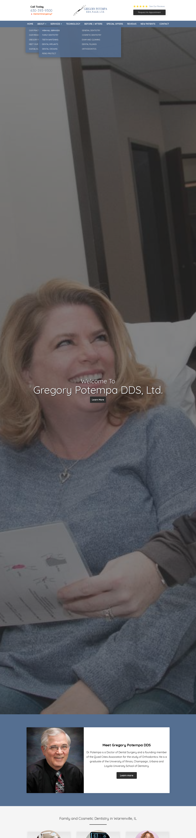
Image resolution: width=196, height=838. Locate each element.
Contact (164, 24)
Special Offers (115, 24)
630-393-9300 (41, 10)
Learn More (98, 400)
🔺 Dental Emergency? (41, 14)
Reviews (131, 24)
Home (30, 24)
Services (55, 24)
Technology (73, 24)
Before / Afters (93, 24)
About (40, 24)
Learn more (126, 775)
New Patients (148, 24)
